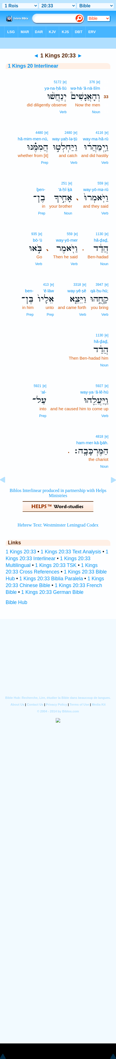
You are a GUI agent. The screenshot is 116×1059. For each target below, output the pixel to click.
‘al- (43, 392)
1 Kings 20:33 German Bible (52, 592)
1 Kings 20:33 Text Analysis (71, 552)
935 (34, 234)
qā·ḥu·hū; (99, 290)
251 (64, 183)
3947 (99, 285)
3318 (77, 285)
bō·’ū (37, 240)
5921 (37, 386)
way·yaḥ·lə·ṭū (64, 138)
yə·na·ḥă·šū (55, 88)
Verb (62, 112)
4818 (99, 437)
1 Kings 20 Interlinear (33, 66)
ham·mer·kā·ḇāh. (92, 442)
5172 (57, 82)
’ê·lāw (48, 290)
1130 (99, 234)
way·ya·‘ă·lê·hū (94, 392)
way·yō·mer (67, 240)
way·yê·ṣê (76, 290)
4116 (99, 133)
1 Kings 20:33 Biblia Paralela (51, 578)
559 (100, 183)
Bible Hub (16, 602)
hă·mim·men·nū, (33, 138)
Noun (96, 112)
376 (92, 82)
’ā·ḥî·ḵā (65, 189)
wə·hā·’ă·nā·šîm (85, 88)
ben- (29, 290)
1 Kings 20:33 (21, 552)
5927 (99, 386)
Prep (44, 163)
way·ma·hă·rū (95, 138)
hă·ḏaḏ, (101, 240)
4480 (39, 133)
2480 (68, 133)
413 (46, 285)
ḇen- (40, 189)
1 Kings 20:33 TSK (55, 565)
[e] (98, 82)
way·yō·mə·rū (95, 189)
